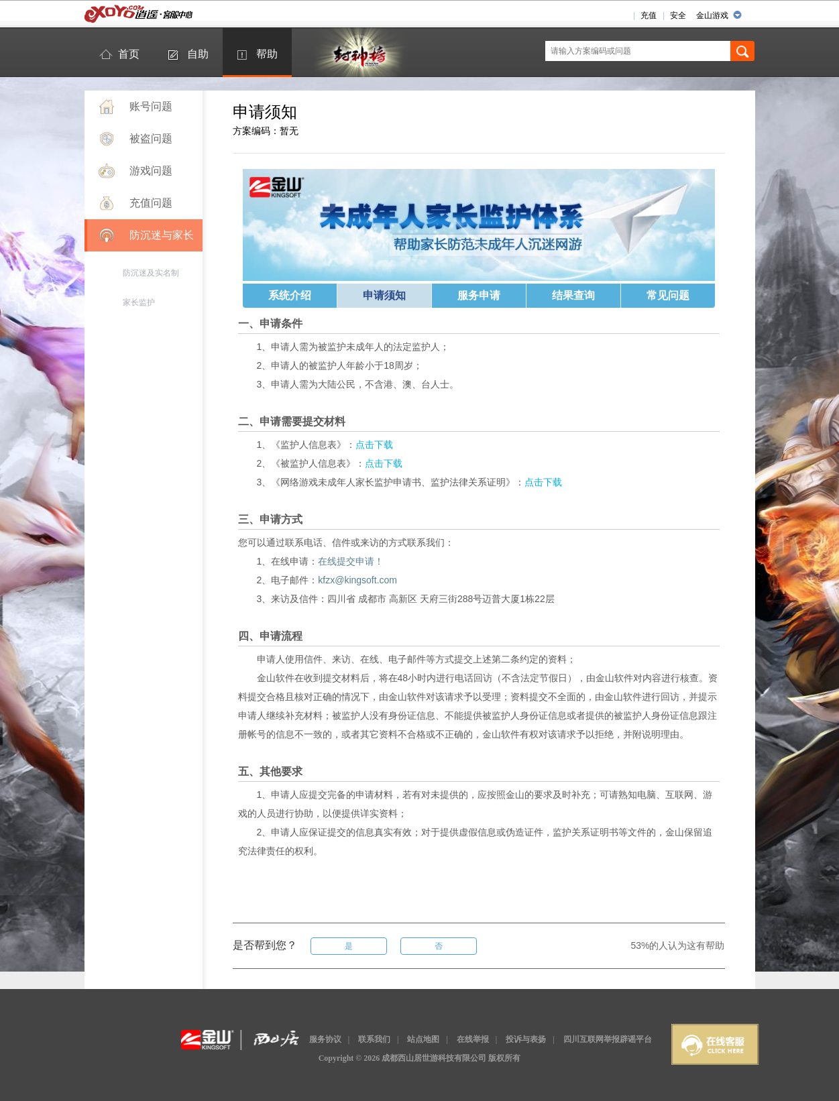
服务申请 (478, 295)
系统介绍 (289, 295)
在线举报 (473, 1039)
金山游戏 (712, 15)
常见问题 (668, 295)
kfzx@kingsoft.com (357, 580)
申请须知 (384, 295)
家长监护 (139, 302)
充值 (648, 15)
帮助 (267, 54)
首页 (128, 54)
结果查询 (573, 295)
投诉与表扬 (526, 1039)
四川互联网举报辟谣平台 (607, 1039)
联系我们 (374, 1039)
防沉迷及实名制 (151, 273)
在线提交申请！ (351, 561)
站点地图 (423, 1039)
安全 (678, 15)
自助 (198, 54)
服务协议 (325, 1039)
